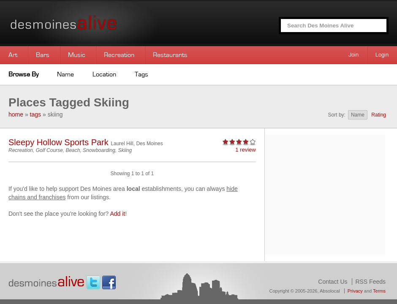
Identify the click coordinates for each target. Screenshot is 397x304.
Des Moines (149, 144)
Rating (378, 115)
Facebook (109, 282)
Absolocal (330, 290)
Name (65, 74)
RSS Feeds (370, 281)
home (15, 114)
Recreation (119, 55)
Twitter (93, 282)
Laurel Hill (122, 144)
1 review (245, 150)
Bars (42, 55)
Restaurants (170, 55)
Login (382, 55)
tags (35, 114)
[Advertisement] (325, 194)
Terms (379, 290)
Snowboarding (99, 150)
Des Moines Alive (92, 23)
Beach (72, 150)
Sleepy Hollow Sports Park (58, 142)
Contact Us (332, 281)
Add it (117, 213)
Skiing (125, 150)
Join (353, 55)
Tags (141, 74)
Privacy (355, 290)
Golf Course (49, 150)
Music (76, 55)
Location (104, 74)
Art (12, 55)
